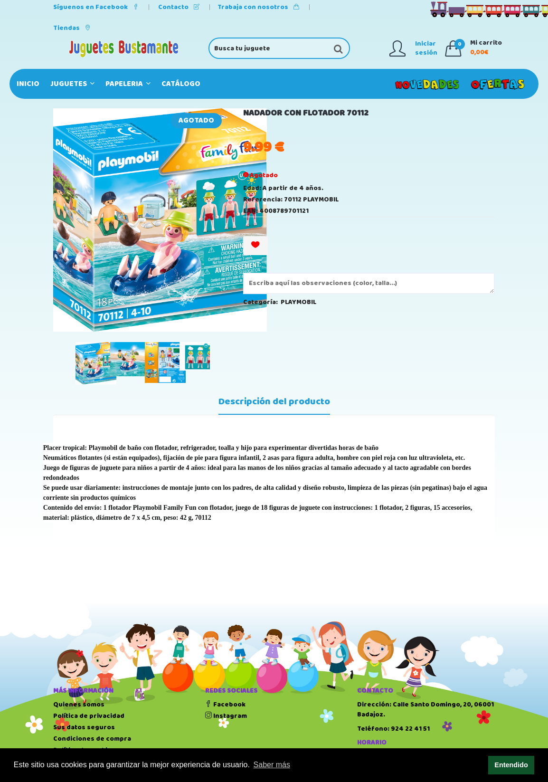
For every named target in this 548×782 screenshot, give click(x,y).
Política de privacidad (88, 716)
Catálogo (180, 84)
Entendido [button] (511, 765)
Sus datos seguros (84, 727)
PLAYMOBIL (298, 302)
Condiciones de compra (92, 739)
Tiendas (72, 28)
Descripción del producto (274, 402)
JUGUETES (72, 84)
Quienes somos (78, 704)
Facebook (225, 704)
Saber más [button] (272, 765)
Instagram (226, 716)
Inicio (28, 84)
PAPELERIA (128, 84)
